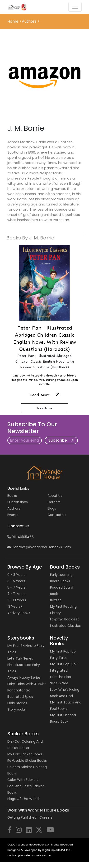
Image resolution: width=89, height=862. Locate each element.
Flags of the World (23, 798)
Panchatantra (18, 690)
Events (12, 514)
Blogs (51, 508)
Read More (45, 395)
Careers (54, 502)
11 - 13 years (16, 600)
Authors (13, 508)
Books (12, 495)
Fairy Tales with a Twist (26, 684)
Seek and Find (61, 696)
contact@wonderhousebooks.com (39, 547)
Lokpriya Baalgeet (64, 619)
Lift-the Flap (60, 676)
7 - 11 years (16, 593)
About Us (54, 495)
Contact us (56, 514)
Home (13, 21)
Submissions (17, 502)
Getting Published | (23, 817)
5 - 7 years (16, 587)
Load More (44, 408)
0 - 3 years (16, 574)
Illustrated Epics (20, 696)
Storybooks (16, 709)
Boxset (55, 600)
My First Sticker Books (24, 754)
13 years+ (15, 606)
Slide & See (59, 683)
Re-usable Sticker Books (27, 760)
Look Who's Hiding (64, 689)
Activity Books (18, 613)
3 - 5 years (16, 581)
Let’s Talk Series (20, 658)
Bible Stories (17, 703)
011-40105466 (20, 537)
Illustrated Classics (65, 625)
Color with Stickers (22, 779)
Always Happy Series (24, 677)
